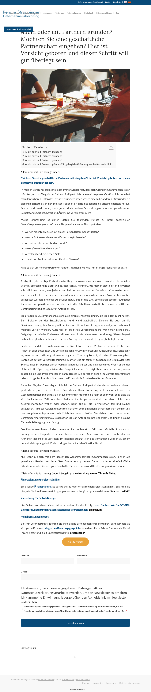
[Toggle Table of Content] (109, 147)
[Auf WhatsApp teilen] (75, 656)
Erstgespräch (77, 532)
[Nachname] (103, 561)
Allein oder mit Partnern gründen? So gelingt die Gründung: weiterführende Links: (69, 164)
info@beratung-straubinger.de (76, 679)
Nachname (82, 555)
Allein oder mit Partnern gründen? (43, 151)
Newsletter (117, 2)
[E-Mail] (75, 577)
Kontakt (108, 2)
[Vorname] (47, 561)
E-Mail (24, 571)
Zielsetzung (95, 509)
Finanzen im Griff (120, 491)
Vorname (25, 555)
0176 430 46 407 (46, 679)
